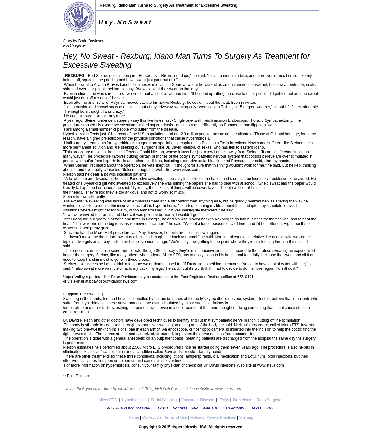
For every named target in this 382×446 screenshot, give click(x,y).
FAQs (223, 400)
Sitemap (245, 417)
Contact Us (151, 417)
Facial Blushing (164, 400)
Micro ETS (108, 400)
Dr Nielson (242, 400)
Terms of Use (175, 417)
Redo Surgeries (270, 400)
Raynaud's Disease (197, 400)
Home (134, 417)
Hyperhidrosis (133, 400)
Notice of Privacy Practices (213, 417)
